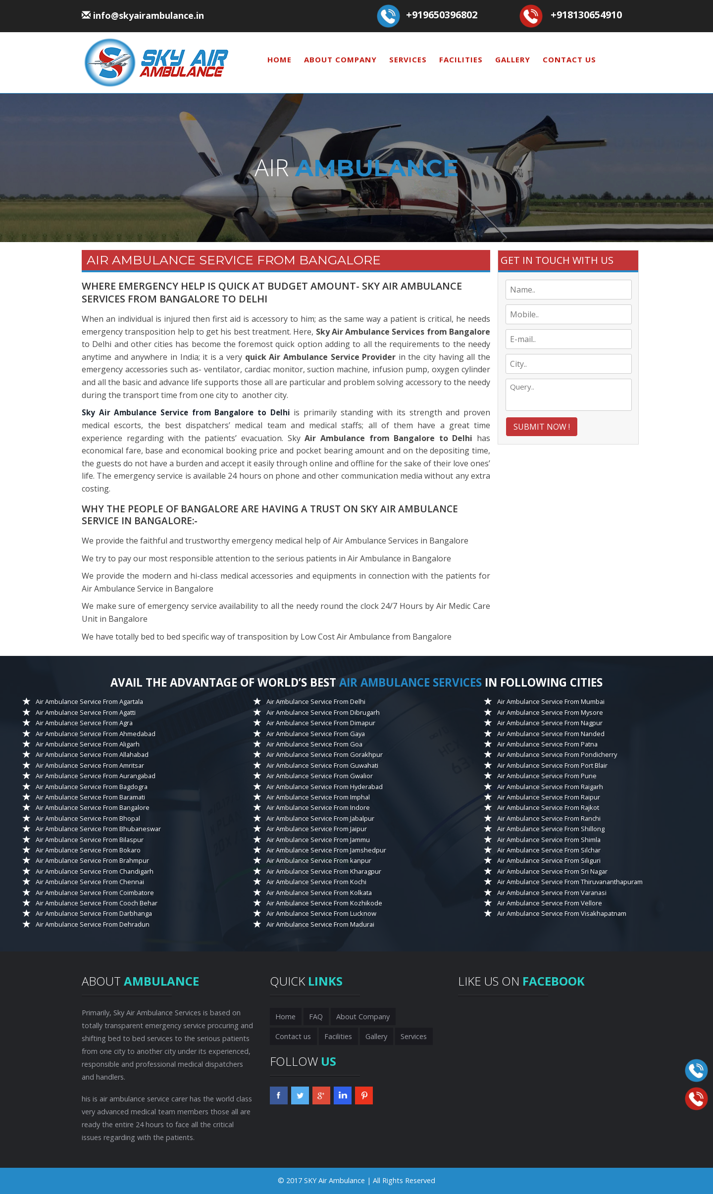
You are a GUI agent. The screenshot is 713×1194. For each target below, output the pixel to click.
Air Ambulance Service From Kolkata (319, 892)
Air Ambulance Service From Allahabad (92, 754)
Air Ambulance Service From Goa (314, 744)
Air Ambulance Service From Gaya (315, 733)
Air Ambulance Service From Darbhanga (94, 913)
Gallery (512, 59)
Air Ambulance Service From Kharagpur (323, 871)
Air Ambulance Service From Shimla (549, 839)
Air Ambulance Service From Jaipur (316, 828)
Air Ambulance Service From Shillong (551, 828)
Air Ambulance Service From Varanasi (552, 892)
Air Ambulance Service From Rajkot (548, 807)
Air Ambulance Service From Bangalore (93, 807)
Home (279, 59)
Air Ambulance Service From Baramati (90, 797)
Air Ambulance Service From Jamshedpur (326, 850)
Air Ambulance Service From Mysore (550, 711)
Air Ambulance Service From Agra (84, 722)
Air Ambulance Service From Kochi (316, 881)
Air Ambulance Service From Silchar (549, 850)
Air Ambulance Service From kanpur (318, 860)
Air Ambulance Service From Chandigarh (94, 871)
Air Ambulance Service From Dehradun (93, 924)
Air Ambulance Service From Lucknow (321, 913)
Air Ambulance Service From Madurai (320, 924)
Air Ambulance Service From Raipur (548, 797)
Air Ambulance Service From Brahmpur (92, 860)
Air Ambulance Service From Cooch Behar (96, 902)
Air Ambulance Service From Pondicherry (557, 754)
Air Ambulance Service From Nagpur (550, 722)
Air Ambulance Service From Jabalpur (320, 818)
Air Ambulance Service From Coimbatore (95, 892)
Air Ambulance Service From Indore (318, 807)
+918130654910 (586, 14)
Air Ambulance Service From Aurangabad (95, 775)
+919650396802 (441, 14)
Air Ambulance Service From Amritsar (90, 764)
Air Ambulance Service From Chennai (90, 881)
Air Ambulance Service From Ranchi (549, 818)
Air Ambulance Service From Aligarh (88, 744)
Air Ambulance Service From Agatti (86, 711)
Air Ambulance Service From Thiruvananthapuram (570, 881)
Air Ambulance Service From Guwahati (322, 764)
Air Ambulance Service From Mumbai (551, 701)
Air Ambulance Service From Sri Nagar (552, 871)
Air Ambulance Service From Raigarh (550, 786)
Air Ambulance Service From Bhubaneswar (98, 828)
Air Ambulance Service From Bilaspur (90, 839)
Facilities (461, 59)
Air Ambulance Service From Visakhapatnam (561, 913)
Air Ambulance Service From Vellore (549, 902)
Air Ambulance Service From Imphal (318, 797)
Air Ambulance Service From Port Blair (552, 764)
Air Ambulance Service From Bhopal (88, 818)
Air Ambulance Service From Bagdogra (92, 786)
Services (408, 59)
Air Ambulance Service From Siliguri (549, 860)
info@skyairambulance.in (148, 15)
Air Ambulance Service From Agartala (89, 701)
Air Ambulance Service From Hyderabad (324, 786)
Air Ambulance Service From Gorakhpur (324, 754)
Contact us (569, 59)
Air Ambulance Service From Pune (547, 775)
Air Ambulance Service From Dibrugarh (323, 711)
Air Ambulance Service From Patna (547, 744)
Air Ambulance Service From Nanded (551, 733)
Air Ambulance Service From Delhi (315, 701)
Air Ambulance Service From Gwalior (319, 775)
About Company (340, 59)
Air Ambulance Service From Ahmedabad (95, 733)
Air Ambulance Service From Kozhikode (324, 902)
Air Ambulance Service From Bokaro (88, 850)
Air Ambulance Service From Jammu (318, 839)
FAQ (314, 1016)
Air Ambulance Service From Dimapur (320, 722)
